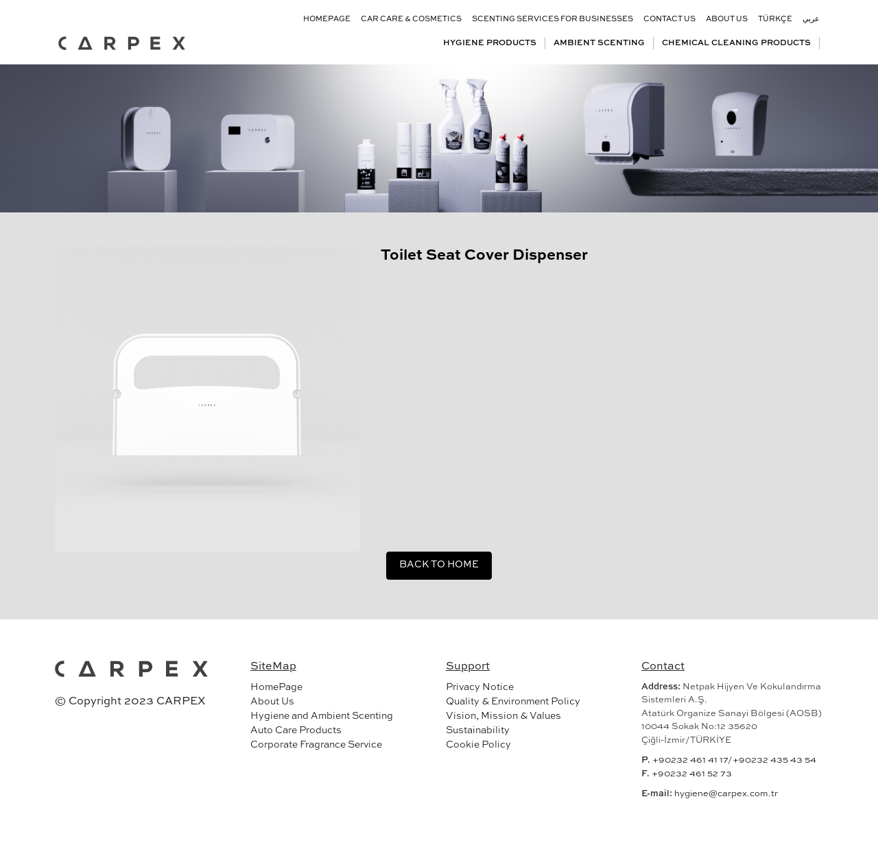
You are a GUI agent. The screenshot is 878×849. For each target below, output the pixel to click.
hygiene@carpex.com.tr (726, 793)
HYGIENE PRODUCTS (489, 43)
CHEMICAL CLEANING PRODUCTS (736, 43)
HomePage (276, 687)
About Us (272, 701)
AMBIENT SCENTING (599, 43)
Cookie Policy (478, 745)
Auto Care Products (296, 730)
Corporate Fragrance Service (316, 745)
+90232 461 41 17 (690, 760)
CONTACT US (669, 19)
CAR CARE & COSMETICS (411, 19)
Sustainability (478, 730)
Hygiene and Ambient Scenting (321, 716)
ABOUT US (727, 19)
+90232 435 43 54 (774, 760)
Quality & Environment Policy (513, 701)
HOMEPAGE (327, 19)
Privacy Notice (480, 687)
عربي (811, 19)
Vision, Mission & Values (503, 716)
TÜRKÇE (775, 19)
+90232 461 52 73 (692, 774)
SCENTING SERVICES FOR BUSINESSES (552, 19)
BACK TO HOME (439, 564)
